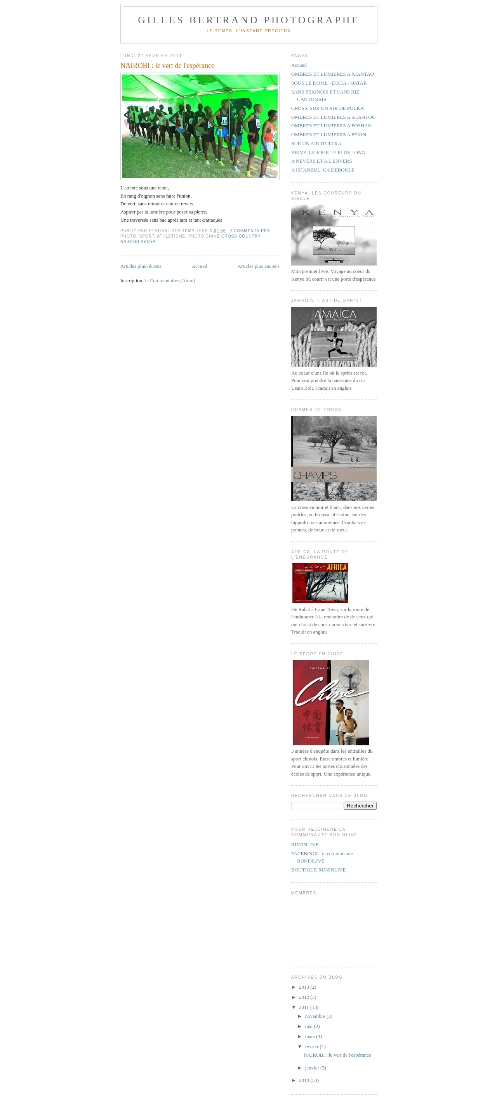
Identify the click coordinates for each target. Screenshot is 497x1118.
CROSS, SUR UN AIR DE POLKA (327, 108)
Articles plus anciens (259, 266)
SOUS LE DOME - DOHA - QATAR (329, 83)
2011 (304, 1007)
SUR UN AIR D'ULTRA (316, 143)
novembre (316, 1016)
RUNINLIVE (305, 844)
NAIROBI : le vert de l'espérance (167, 65)
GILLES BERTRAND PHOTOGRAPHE (249, 20)
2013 (304, 987)
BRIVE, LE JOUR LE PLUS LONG (328, 152)
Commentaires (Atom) (172, 280)
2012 (304, 997)
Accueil (199, 266)
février (312, 1046)
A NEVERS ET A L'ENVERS (321, 161)
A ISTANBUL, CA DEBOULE (323, 170)
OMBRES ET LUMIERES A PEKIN (328, 134)
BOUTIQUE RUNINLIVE (318, 870)
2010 (304, 1080)
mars (310, 1036)
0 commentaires (249, 231)
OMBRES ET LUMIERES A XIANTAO (332, 74)
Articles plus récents (141, 266)
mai (309, 1026)
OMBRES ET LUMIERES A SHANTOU (333, 117)
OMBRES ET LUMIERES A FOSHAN (331, 125)
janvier (312, 1068)
